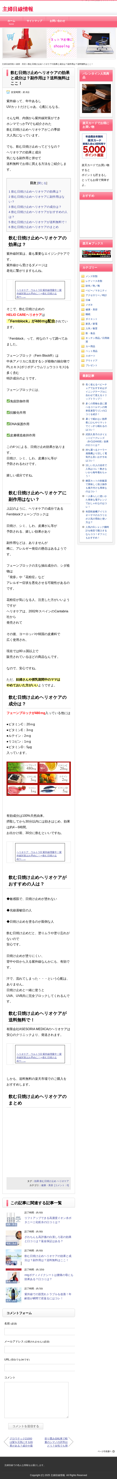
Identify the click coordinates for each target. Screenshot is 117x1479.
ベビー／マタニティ (96, 290)
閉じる (42, 183)
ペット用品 (91, 351)
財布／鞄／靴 (93, 285)
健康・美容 (21, 64)
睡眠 (88, 314)
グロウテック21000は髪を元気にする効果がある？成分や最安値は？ (21, 1442)
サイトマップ (34, 21)
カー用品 (90, 346)
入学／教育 (91, 328)
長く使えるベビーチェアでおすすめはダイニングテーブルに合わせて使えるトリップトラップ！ (96, 391)
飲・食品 (90, 333)
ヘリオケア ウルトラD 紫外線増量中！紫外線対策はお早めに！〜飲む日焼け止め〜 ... (39, 293)
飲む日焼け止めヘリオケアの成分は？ (35, 206)
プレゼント (91, 365)
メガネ (89, 304)
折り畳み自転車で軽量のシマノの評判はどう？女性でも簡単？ (56, 1442)
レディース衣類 (94, 281)
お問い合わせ (57, 21)
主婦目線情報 (17, 9)
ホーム (11, 21)
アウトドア (91, 360)
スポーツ (90, 355)
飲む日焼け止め (48, 1181)
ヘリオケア (63, 1181)
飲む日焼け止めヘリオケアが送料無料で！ (38, 222)
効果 (36, 1181)
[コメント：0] (61, 1185)
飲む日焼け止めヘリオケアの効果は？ (35, 191)
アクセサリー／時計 (96, 295)
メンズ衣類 (91, 276)
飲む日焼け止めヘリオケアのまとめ (34, 227)
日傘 (88, 300)
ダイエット (91, 319)
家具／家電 (91, 323)
